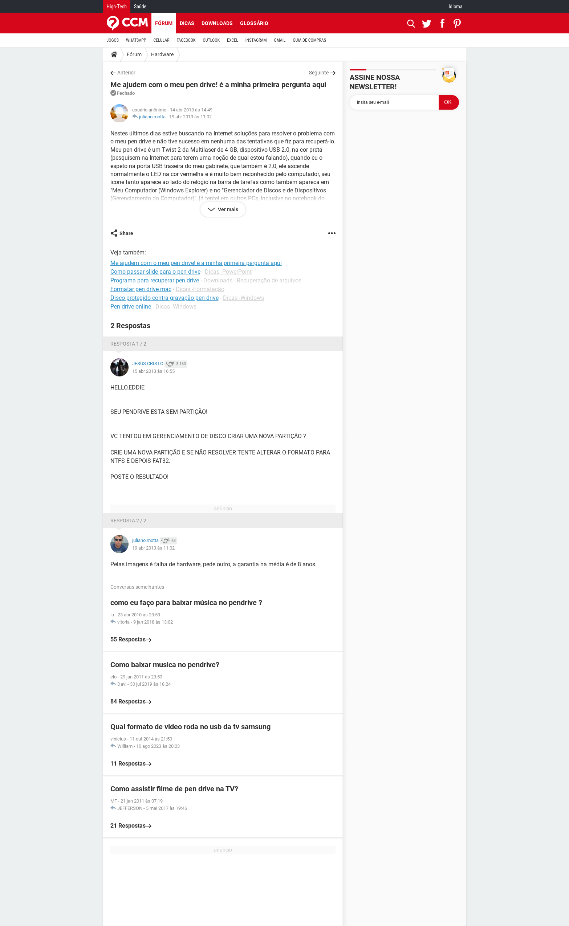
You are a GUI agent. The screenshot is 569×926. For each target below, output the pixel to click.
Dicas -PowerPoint (228, 271)
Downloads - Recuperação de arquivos (252, 280)
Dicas (187, 23)
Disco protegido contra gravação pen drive (164, 297)
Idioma (456, 6)
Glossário (254, 23)
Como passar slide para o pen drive (155, 271)
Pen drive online (130, 306)
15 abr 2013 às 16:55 (153, 371)
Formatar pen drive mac (140, 289)
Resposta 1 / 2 (128, 344)
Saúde (140, 6)
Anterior (126, 73)
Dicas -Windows (243, 297)
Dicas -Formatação (200, 289)
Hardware (162, 54)
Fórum (163, 23)
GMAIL (280, 40)
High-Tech (117, 6)
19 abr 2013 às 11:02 (190, 116)
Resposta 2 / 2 (128, 520)
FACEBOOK (186, 40)
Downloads (217, 23)
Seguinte (319, 73)
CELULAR (162, 40)
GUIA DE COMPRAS (309, 40)
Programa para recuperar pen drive (154, 280)
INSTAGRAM (256, 40)
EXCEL (232, 40)
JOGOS (113, 40)
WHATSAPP (136, 40)
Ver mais (227, 209)
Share (126, 233)
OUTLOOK (211, 40)
